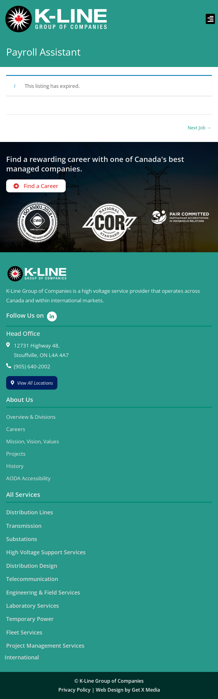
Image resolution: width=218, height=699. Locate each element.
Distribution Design (31, 565)
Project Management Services (45, 645)
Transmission (23, 525)
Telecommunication (32, 579)
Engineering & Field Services (43, 592)
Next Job (199, 127)
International (22, 657)
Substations (21, 539)
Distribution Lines (29, 512)
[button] (210, 19)
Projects (15, 453)
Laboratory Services (32, 605)
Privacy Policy (74, 689)
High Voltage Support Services (46, 552)
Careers (15, 429)
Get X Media (146, 689)
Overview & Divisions (31, 416)
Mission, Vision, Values (32, 441)
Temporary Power (30, 618)
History (15, 465)
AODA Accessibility (28, 478)
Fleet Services (24, 632)
